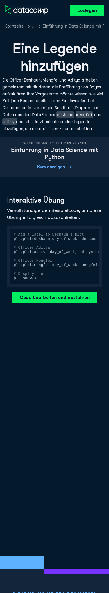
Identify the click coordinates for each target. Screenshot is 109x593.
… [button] (33, 26)
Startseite (14, 26)
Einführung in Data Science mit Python (73, 26)
